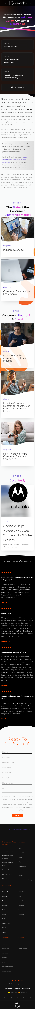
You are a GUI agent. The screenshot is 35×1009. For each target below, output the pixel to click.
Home (6, 3)
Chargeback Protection (7, 874)
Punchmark (21, 905)
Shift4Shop (4, 927)
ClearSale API (5, 891)
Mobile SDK (5, 896)
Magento (4, 900)
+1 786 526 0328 (17, 980)
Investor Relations (6, 971)
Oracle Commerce (22, 900)
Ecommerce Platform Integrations (7, 857)
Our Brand (4, 957)
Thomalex (20, 909)
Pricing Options (5, 878)
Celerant (20, 918)
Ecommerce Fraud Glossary (25, 880)
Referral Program (22, 948)
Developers (6, 885)
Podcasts (20, 871)
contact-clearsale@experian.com (17, 984)
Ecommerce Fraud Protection (9, 843)
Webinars (20, 875)
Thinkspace (21, 914)
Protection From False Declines (7, 864)
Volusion (4, 932)
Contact (28, 3)
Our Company (5, 948)
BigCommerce (5, 909)
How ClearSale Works (7, 851)
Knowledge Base (22, 866)
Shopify (4, 914)
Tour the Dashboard (7, 869)
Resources (22, 842)
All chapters (16, 87)
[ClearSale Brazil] (12, 992)
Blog (19, 848)
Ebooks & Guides (22, 853)
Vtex (19, 896)
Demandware (21, 891)
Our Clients (4, 944)
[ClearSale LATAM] (22, 992)
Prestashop (5, 918)
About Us (5, 938)
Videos (20, 857)
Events (3, 962)
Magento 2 (4, 905)
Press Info (20, 944)
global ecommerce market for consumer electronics (14, 159)
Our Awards (5, 953)
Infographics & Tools (23, 862)
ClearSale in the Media (7, 966)
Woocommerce (6, 923)
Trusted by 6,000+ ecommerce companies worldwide (17, 830)
